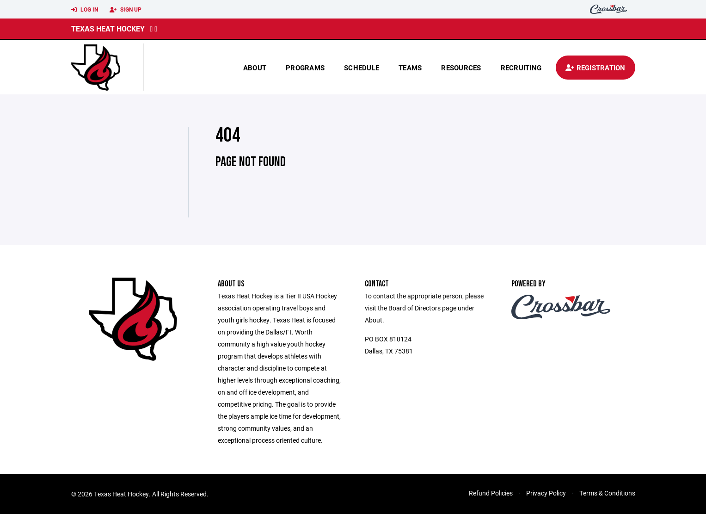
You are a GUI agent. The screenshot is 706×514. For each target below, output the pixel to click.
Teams (410, 67)
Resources (461, 67)
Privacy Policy (546, 493)
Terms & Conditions (607, 493)
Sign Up (125, 10)
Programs (305, 67)
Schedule (361, 67)
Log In (84, 10)
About (254, 67)
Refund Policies (491, 493)
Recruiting (521, 67)
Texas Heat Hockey (108, 28)
